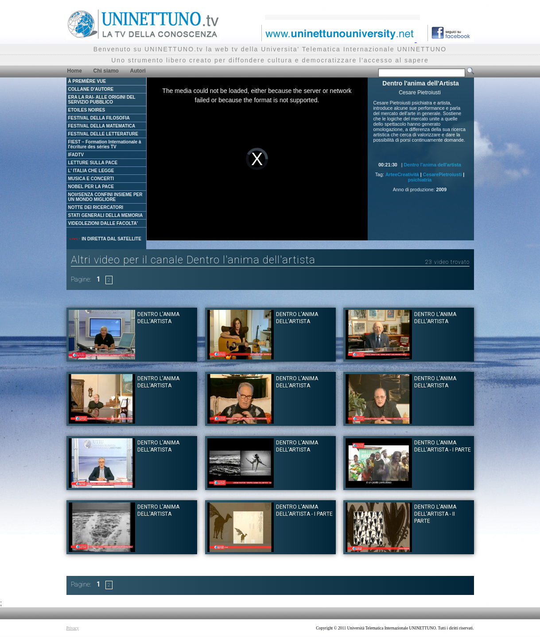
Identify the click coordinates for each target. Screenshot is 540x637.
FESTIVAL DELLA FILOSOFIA (99, 118)
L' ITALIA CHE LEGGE (91, 170)
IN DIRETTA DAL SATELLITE (105, 238)
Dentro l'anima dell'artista (432, 164)
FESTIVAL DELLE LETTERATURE (103, 133)
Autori (138, 71)
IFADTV (76, 154)
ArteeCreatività (402, 174)
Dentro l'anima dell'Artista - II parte (435, 514)
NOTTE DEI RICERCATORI (96, 207)
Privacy (72, 628)
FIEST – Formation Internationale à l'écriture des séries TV (104, 144)
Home (74, 71)
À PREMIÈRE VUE (87, 81)
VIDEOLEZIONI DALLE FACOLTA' (103, 223)
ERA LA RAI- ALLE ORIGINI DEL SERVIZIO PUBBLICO (102, 99)
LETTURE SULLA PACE (93, 162)
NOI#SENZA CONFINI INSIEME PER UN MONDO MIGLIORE (105, 197)
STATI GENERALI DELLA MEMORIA (105, 215)
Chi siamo (106, 71)
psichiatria (419, 179)
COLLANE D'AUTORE (91, 89)
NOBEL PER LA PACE (91, 186)
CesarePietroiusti (442, 174)
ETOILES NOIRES (86, 110)
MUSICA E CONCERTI (91, 178)
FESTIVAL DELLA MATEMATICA (102, 126)
